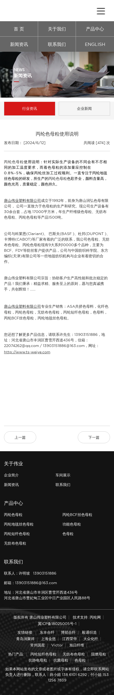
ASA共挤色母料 (80, 306)
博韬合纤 (68, 632)
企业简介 (11, 475)
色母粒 (68, 534)
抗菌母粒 (60, 660)
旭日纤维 (76, 645)
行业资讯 (29, 108)
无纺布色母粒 (48, 312)
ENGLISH (95, 44)
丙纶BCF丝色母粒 (19, 318)
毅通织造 (89, 632)
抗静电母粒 (38, 660)
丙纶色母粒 (14, 162)
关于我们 (57, 28)
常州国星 (37, 645)
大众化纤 (90, 639)
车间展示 (63, 475)
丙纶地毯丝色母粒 (52, 318)
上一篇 (20, 437)
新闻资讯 (19, 44)
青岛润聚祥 (25, 639)
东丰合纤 (47, 632)
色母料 (98, 312)
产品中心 (95, 28)
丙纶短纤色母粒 (76, 312)
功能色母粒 (71, 524)
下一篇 (93, 437)
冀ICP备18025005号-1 (57, 624)
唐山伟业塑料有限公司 (22, 200)
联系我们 (57, 44)
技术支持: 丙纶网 (87, 617)
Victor (57, 645)
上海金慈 (48, 639)
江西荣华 (69, 639)
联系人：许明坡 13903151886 (30, 573)
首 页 (19, 28)
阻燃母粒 (98, 654)
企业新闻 (84, 108)
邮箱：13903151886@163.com (30, 583)
